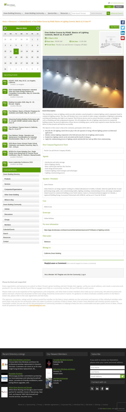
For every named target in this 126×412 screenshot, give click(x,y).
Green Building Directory (12, 13)
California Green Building (52, 253)
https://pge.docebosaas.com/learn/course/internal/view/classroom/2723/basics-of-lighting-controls (77, 230)
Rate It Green (107, 408)
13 (21, 51)
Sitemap (97, 405)
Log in (84, 274)
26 (11, 39)
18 (11, 57)
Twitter (123, 28)
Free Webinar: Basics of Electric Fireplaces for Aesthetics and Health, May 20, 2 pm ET (24, 112)
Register (119, 7)
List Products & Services (117, 3)
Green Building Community (34, 13)
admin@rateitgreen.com (37, 305)
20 (21, 57)
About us (21, 405)
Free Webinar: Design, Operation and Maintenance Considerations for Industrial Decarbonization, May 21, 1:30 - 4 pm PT (23, 137)
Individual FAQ (78, 405)
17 (5, 57)
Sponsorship (52, 13)
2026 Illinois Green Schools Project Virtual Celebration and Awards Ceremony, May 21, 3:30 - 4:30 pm (23, 145)
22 (32, 57)
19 (16, 57)
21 (27, 57)
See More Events (116, 27)
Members (8, 225)
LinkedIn (123, 33)
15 (32, 51)
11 (11, 51)
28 (21, 39)
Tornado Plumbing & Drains (63, 360)
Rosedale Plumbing (15, 374)
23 (37, 57)
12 (16, 51)
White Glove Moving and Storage (20, 387)
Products (7, 179)
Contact (5, 241)
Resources (64, 13)
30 (37, 63)
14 (27, 51)
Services (7, 184)
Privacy (39, 405)
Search (5, 233)
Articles (7, 209)
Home (5, 21)
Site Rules (89, 405)
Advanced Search (117, 13)
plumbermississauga (60, 378)
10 (5, 51)
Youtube (123, 38)
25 (5, 39)
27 (16, 39)
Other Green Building (12, 195)
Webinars (47, 242)
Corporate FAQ (66, 405)
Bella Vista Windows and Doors (20, 360)
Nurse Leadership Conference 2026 (21, 162)
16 (37, 51)
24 (5, 63)
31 (5, 69)
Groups (7, 220)
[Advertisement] (63, 326)
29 (27, 39)
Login (109, 7)
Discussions (9, 214)
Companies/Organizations (13, 189)
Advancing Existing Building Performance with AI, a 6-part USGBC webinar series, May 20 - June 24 (24, 121)
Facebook (123, 22)
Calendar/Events (25, 21)
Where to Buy (9, 200)
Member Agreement (51, 405)
